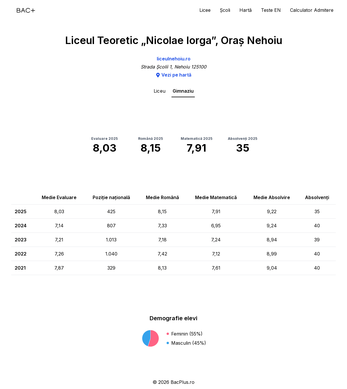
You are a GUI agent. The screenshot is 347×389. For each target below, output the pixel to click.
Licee (205, 10)
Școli (225, 10)
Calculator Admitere (311, 10)
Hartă (245, 10)
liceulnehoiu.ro (173, 59)
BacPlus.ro (183, 382)
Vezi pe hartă (173, 75)
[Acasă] (26, 10)
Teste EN (271, 10)
